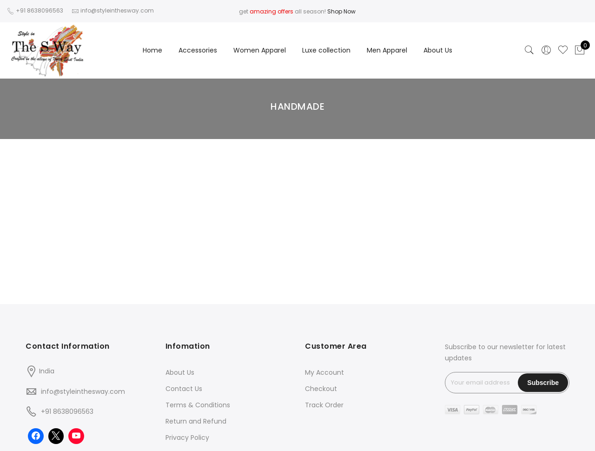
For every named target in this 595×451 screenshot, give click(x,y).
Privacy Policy (187, 437)
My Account (324, 372)
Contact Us (183, 388)
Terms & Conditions (197, 405)
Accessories (197, 50)
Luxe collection (326, 50)
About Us (437, 50)
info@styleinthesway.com (83, 391)
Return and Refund (195, 421)
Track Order (324, 405)
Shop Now (341, 11)
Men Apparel (387, 50)
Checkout (321, 388)
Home (152, 50)
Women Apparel (259, 50)
